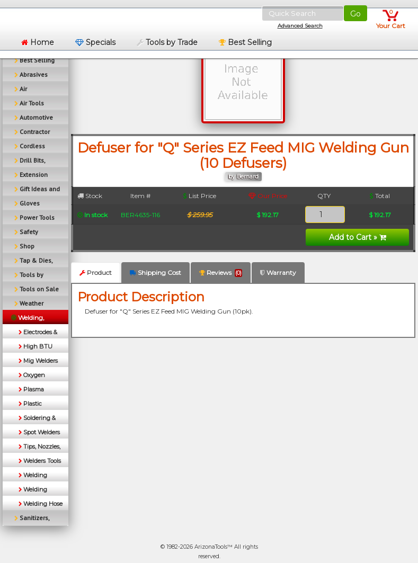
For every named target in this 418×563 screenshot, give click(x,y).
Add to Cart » (357, 237)
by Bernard (243, 176)
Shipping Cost (155, 272)
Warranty (278, 272)
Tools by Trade (167, 42)
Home (37, 42)
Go (355, 14)
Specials (95, 42)
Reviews (220, 273)
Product (95, 272)
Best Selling (245, 42)
